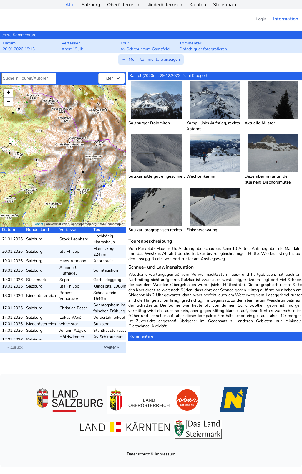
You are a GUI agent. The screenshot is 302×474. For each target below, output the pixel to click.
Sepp (64, 280)
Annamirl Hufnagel (68, 270)
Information (285, 19)
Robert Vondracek (69, 295)
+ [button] (8, 93)
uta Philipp (69, 251)
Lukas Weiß (70, 317)
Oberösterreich (123, 4)
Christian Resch (73, 308)
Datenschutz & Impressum (151, 454)
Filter (112, 78)
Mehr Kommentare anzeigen (151, 59)
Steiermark (225, 4)
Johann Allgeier (73, 330)
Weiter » (111, 347)
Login (261, 19)
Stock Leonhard (73, 239)
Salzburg (91, 4)
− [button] (8, 102)
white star (68, 324)
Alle (69, 4)
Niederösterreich (164, 4)
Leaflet (38, 224)
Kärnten (197, 4)
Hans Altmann (72, 261)
